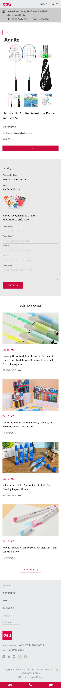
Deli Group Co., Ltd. (24, 670)
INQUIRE (30, 148)
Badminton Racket (17, 15)
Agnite (26, 11)
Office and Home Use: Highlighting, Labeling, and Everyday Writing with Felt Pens (27, 424)
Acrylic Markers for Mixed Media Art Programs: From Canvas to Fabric (29, 549)
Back (9, 32)
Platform (45, 4)
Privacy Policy (35, 677)
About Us (30, 601)
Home (10, 11)
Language (6, 615)
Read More (11, 370)
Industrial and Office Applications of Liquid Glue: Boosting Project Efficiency (27, 487)
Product (18, 11)
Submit (13, 285)
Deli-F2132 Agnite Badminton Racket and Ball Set (28, 19)
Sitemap (22, 677)
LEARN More (30, 569)
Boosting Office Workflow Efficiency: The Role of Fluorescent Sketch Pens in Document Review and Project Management (27, 360)
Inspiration (30, 593)
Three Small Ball (39, 11)
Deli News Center (30, 305)
